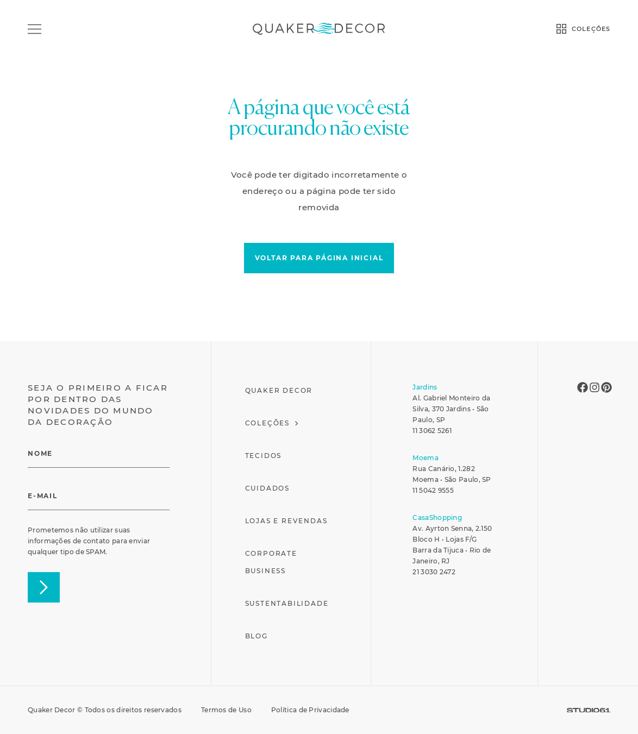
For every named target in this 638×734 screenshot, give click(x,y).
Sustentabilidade (287, 603)
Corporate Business (271, 562)
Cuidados (267, 488)
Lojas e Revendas (286, 521)
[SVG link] (588, 710)
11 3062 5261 (432, 430)
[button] (319, 258)
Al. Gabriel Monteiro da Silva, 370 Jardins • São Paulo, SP (451, 409)
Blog (256, 636)
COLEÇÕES (591, 29)
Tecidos (263, 455)
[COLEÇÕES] (561, 29)
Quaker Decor (279, 390)
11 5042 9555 (433, 490)
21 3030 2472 (433, 572)
